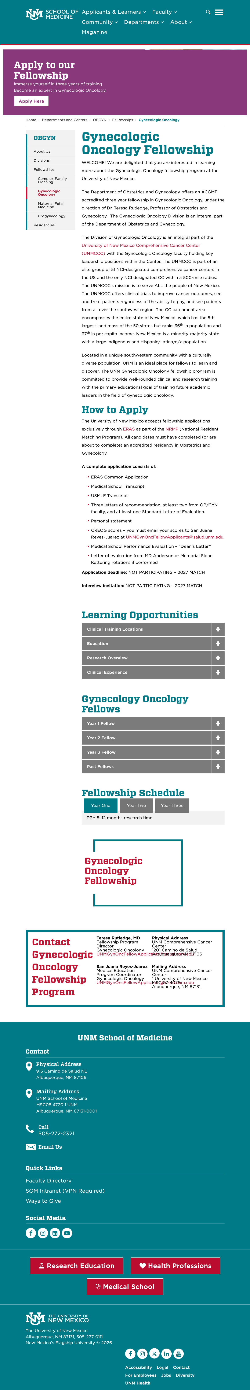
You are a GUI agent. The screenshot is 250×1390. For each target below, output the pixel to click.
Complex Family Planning (52, 180)
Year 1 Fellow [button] (101, 723)
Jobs (166, 1375)
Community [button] (100, 22)
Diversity (185, 1375)
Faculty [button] (164, 12)
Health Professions (175, 1266)
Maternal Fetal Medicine (51, 205)
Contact (181, 1367)
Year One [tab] (100, 805)
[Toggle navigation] (219, 12)
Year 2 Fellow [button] (101, 737)
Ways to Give (43, 1201)
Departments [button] (144, 22)
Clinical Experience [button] (107, 672)
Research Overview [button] (107, 658)
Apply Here (31, 101)
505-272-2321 (56, 1133)
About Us (42, 151)
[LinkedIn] (55, 1233)
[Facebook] (31, 1233)
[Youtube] (67, 1233)
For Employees (140, 1375)
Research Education (77, 1266)
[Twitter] (154, 1353)
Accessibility (138, 1367)
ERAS (129, 429)
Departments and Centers (64, 120)
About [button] (181, 22)
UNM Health (137, 1383)
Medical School (125, 1286)
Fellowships (122, 120)
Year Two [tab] (136, 805)
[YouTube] (178, 1354)
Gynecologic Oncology (159, 120)
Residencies (44, 225)
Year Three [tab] (172, 805)
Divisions (42, 160)
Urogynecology (51, 216)
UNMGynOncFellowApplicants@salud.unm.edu (174, 537)
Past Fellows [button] (100, 766)
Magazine (94, 32)
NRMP (172, 429)
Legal (162, 1367)
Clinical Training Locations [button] (115, 629)
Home (31, 120)
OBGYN (99, 120)
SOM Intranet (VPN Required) (65, 1190)
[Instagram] (43, 1233)
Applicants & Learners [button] (114, 12)
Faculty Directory (49, 1180)
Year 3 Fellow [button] (101, 752)
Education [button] (97, 643)
